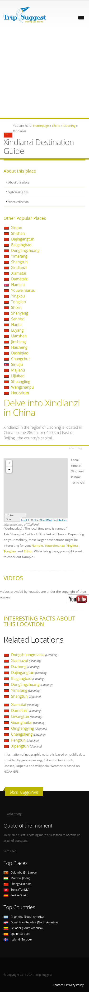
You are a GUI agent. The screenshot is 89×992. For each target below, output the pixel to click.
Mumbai (17, 878)
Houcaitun (20, 392)
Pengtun (25, 740)
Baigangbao (21, 244)
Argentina (24, 916)
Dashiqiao (19, 353)
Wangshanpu (22, 387)
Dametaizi (19, 279)
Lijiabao (17, 375)
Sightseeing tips (18, 192)
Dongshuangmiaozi (34, 654)
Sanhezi (17, 318)
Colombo (20, 872)
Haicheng (19, 347)
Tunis (16, 889)
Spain (16, 934)
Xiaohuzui (26, 660)
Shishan (18, 233)
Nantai (17, 324)
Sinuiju (17, 364)
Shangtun (19, 261)
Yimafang (19, 256)
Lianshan (19, 336)
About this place (18, 182)
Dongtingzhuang (25, 250)
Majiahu (18, 370)
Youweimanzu (23, 290)
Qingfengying (29, 728)
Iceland (18, 939)
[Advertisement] (44, 73)
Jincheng (18, 341)
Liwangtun (26, 716)
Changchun (21, 358)
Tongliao (18, 301)
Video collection (18, 202)
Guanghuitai (28, 722)
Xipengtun (26, 746)
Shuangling (20, 381)
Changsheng (28, 734)
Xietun (16, 227)
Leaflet (25, 520)
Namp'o (18, 284)
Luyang (17, 330)
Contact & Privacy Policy (68, 985)
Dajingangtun (22, 239)
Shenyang (19, 313)
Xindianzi (19, 267)
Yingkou (18, 296)
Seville (16, 895)
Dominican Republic (31, 922)
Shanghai (18, 884)
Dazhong (25, 666)
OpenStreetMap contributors (50, 520)
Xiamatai (18, 273)
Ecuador (23, 928)
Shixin (16, 307)
